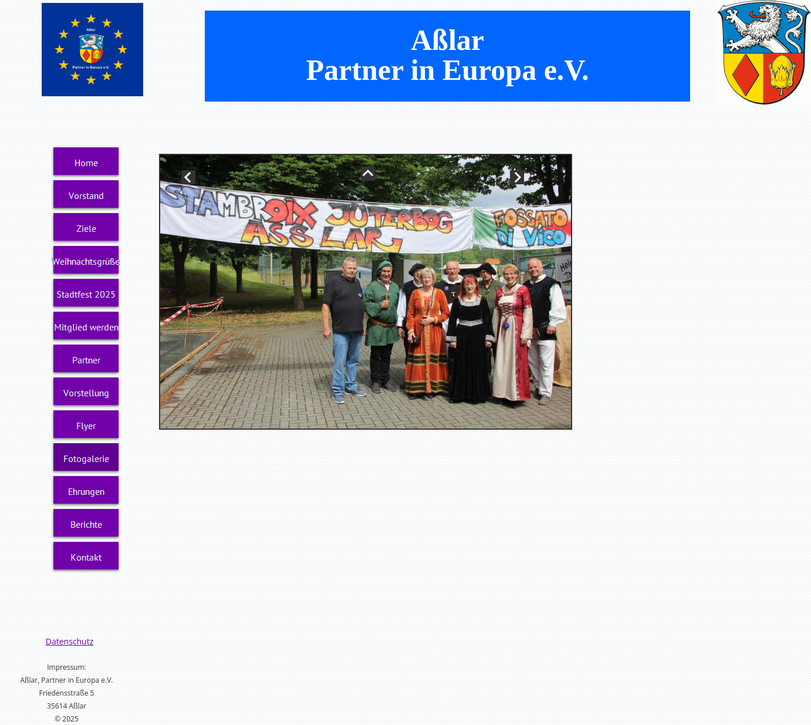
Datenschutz (69, 641)
